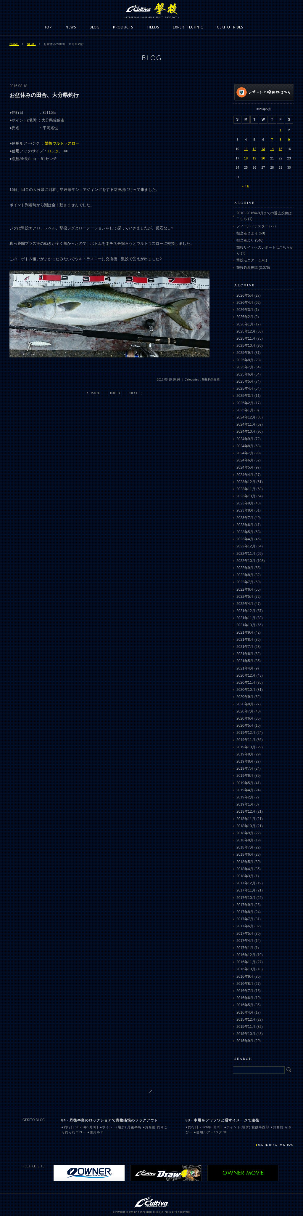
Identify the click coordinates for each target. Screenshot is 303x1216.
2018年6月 (244, 854)
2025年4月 (244, 388)
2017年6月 (244, 926)
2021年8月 (244, 639)
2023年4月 (244, 539)
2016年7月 (244, 991)
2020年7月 (244, 711)
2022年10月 (245, 561)
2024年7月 (244, 453)
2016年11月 (245, 962)
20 (263, 158)
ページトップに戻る (152, 1091)
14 (272, 149)
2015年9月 (244, 1041)
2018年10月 (245, 826)
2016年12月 (245, 955)
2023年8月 (244, 510)
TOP (48, 27)
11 (246, 149)
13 (263, 149)
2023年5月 (244, 532)
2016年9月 (244, 976)
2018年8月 (244, 840)
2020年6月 (244, 718)
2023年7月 (244, 518)
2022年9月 (244, 568)
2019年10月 (245, 747)
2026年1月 (244, 324)
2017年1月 (244, 948)
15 (280, 149)
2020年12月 (245, 675)
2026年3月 (244, 310)
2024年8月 (244, 446)
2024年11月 (245, 424)
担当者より (245, 240)
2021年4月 (244, 668)
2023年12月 (245, 482)
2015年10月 (245, 1034)
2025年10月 (245, 345)
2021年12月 (245, 611)
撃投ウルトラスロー (62, 143)
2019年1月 (244, 804)
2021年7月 (244, 647)
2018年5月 (244, 862)
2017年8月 (244, 912)
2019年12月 (245, 733)
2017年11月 (245, 890)
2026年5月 (244, 295)
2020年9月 (244, 697)
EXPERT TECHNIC (188, 27)
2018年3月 (244, 876)
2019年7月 (244, 768)
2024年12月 (245, 417)
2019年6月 (244, 776)
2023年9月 (244, 503)
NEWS (70, 27)
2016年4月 (244, 1012)
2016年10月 (245, 969)
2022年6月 (244, 589)
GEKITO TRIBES (230, 27)
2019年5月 (244, 783)
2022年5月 (244, 597)
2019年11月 (245, 740)
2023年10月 (245, 496)
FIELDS (153, 27)
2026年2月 (244, 317)
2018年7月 (244, 847)
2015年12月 (245, 1019)
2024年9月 (244, 439)
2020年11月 (245, 682)
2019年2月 (244, 797)
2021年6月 (244, 654)
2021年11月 (245, 618)
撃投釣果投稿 (247, 268)
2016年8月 (244, 984)
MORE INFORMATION (276, 1145)
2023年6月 (244, 525)
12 (254, 149)
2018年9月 (244, 833)
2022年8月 (244, 575)
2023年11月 (245, 489)
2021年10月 (245, 625)
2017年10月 (245, 898)
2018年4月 (244, 869)
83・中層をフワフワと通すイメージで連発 (222, 1120)
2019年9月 (244, 754)
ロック (53, 151)
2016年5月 (244, 1005)
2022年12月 (245, 546)
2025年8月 (244, 360)
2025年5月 (244, 381)
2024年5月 (244, 467)
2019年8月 (244, 761)
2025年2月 (244, 403)
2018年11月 (245, 819)
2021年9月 (244, 632)
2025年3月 (244, 396)
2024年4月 (244, 475)
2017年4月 (244, 941)
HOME (14, 44)
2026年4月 (244, 303)
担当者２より (247, 233)
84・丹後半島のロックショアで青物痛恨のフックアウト (109, 1120)
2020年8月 (244, 704)
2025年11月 (245, 338)
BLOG (94, 27)
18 (246, 158)
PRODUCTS (123, 27)
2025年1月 (244, 410)
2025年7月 (244, 367)
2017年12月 (245, 883)
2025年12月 (245, 331)
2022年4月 (244, 604)
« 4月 (246, 186)
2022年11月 (245, 554)
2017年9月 (244, 905)
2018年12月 (245, 811)
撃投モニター (247, 260)
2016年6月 (244, 998)
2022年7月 (244, 582)
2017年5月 (244, 933)
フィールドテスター (252, 226)
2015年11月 (245, 1027)
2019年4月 (244, 790)
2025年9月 (244, 353)
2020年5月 (244, 725)
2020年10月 (245, 690)
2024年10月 (245, 431)
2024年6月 (244, 460)
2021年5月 (244, 661)
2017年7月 (244, 919)
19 (254, 158)
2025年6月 (244, 374)
